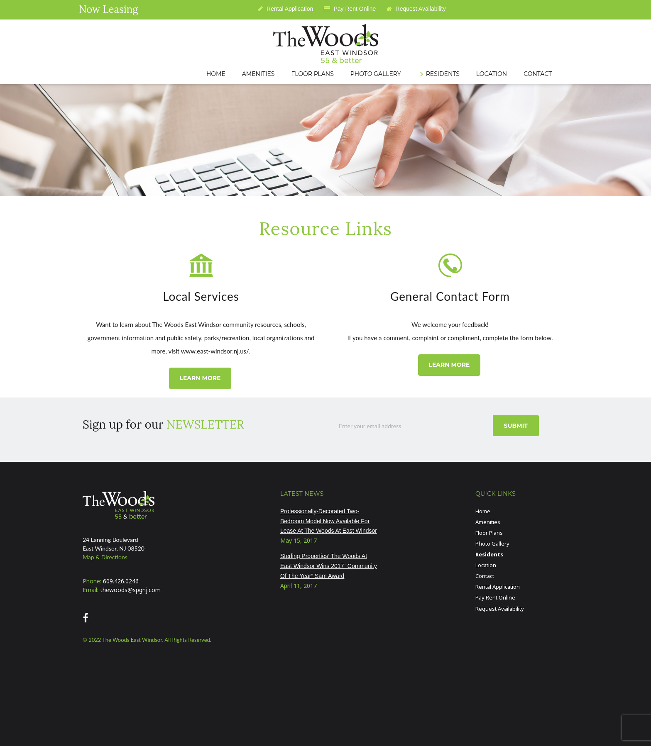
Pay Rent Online (350, 8)
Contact (484, 576)
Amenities (487, 522)
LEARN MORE (199, 378)
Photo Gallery (492, 543)
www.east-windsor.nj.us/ (215, 351)
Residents (489, 554)
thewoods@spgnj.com (130, 590)
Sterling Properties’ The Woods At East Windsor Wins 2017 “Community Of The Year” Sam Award (328, 566)
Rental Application (285, 8)
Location (485, 565)
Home (482, 511)
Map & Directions (105, 557)
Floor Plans (489, 532)
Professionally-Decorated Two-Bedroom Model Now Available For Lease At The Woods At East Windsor (328, 521)
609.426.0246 (121, 581)
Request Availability (416, 8)
